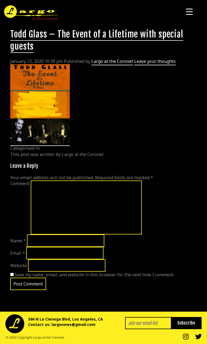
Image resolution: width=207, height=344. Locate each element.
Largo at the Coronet (112, 61)
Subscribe (186, 323)
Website (18, 265)
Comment (20, 183)
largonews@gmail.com (73, 324)
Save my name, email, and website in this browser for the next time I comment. (94, 275)
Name (18, 241)
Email (17, 253)
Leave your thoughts (155, 61)
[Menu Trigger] (189, 11)
